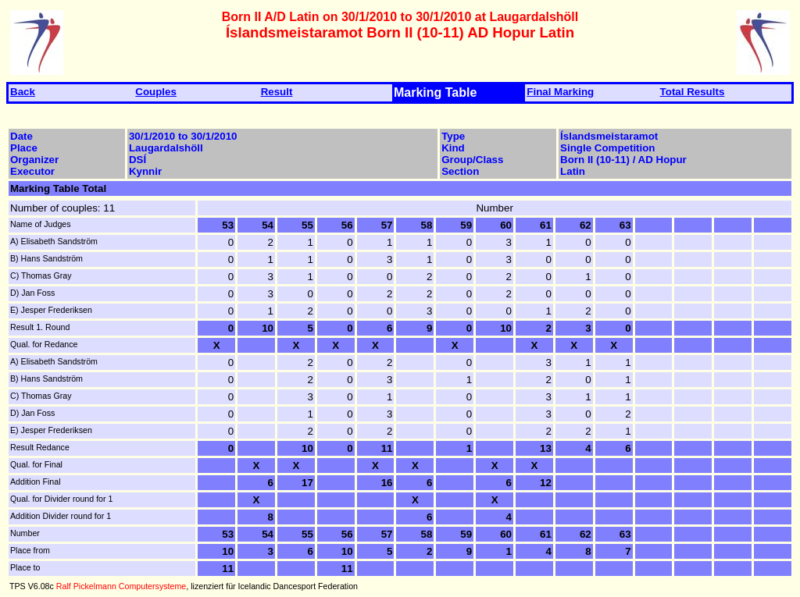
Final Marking (560, 92)
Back (22, 92)
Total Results (692, 92)
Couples (156, 92)
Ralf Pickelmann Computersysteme (121, 586)
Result (277, 92)
